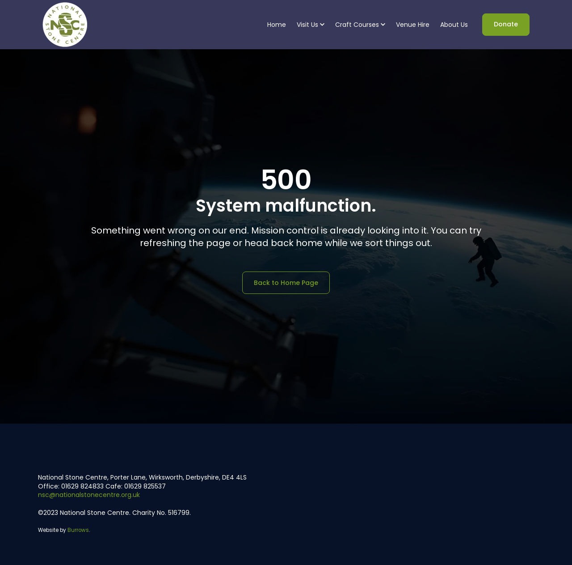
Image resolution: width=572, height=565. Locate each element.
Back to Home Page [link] (286, 282)
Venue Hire (412, 24)
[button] (310, 24)
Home (276, 24)
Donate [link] (506, 24)
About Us (454, 24)
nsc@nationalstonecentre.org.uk (89, 494)
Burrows (78, 530)
